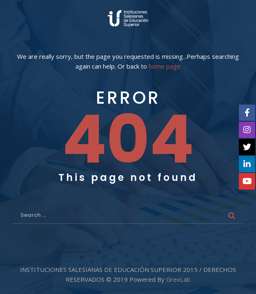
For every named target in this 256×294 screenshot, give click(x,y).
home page (164, 66)
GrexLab (178, 279)
